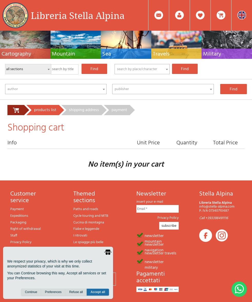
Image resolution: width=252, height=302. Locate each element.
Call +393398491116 (213, 218)
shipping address (84, 110)
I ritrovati (80, 235)
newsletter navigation (154, 244)
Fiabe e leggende (86, 229)
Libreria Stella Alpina (78, 15)
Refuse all (76, 292)
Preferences (53, 292)
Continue (31, 292)
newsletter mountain (154, 235)
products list (45, 110)
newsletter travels (160, 253)
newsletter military (154, 261)
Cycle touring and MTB (90, 216)
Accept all (97, 292)
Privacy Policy (21, 242)
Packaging (18, 222)
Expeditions (19, 216)
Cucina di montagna (88, 222)
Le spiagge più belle (88, 242)
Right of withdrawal (25, 229)
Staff (13, 235)
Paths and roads (85, 209)
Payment (17, 209)
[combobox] (142, 69)
